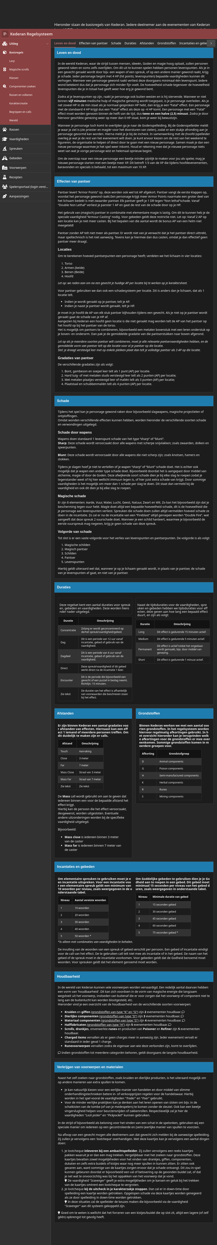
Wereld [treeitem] (13, 91)
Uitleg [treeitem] (13, 15)
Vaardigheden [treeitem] (19, 110)
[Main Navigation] (5, 5)
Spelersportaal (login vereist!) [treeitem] (29, 158)
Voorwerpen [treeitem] (17, 139)
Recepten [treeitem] (15, 148)
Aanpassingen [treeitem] (19, 167)
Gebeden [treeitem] (15, 129)
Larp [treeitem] (12, 32)
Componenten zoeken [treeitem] (22, 57)
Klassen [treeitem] (13, 49)
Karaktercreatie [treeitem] (18, 74)
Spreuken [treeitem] (15, 120)
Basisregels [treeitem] (16, 23)
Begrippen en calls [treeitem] (20, 83)
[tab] (65, 14)
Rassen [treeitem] (14, 101)
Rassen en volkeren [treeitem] (20, 66)
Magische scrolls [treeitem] (19, 40)
